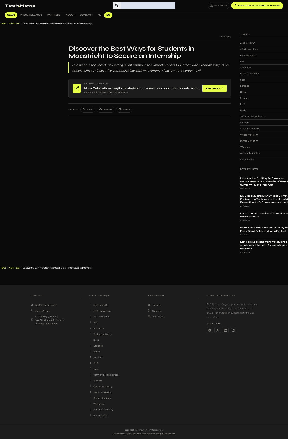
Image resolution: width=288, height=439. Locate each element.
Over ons (154, 311)
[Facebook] (210, 330)
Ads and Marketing (101, 410)
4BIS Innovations (100, 311)
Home (3, 23)
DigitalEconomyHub (135, 434)
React (94, 352)
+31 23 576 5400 (40, 311)
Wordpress (96, 404)
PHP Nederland (99, 317)
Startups (95, 381)
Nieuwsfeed (156, 317)
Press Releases (31, 15)
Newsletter (218, 6)
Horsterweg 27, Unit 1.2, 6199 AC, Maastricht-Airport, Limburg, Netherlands (47, 320)
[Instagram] (233, 330)
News (11, 15)
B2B (93, 323)
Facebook (105, 109)
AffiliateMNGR (99, 305)
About (70, 15)
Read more (214, 88)
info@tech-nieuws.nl (44, 305)
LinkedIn (124, 109)
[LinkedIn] (225, 330)
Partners (54, 15)
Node (94, 369)
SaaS (94, 340)
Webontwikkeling (100, 392)
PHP (93, 363)
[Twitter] (217, 330)
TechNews (20, 5)
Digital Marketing (100, 398)
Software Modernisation (104, 375)
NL (99, 15)
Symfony (96, 357)
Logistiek (96, 346)
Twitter (88, 109)
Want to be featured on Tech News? (257, 6)
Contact (86, 15)
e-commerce (98, 416)
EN (108, 15)
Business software (100, 334)
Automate (96, 328)
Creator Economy (100, 386)
